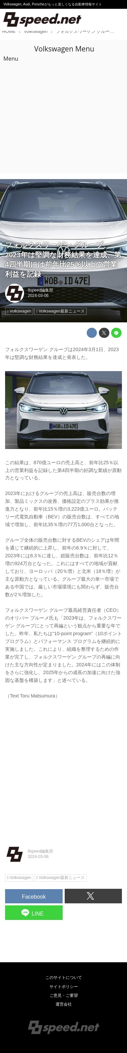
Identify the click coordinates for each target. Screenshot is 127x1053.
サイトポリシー (63, 986)
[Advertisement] (63, 106)
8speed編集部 (40, 290)
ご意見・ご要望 (63, 995)
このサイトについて (63, 977)
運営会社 (64, 1004)
